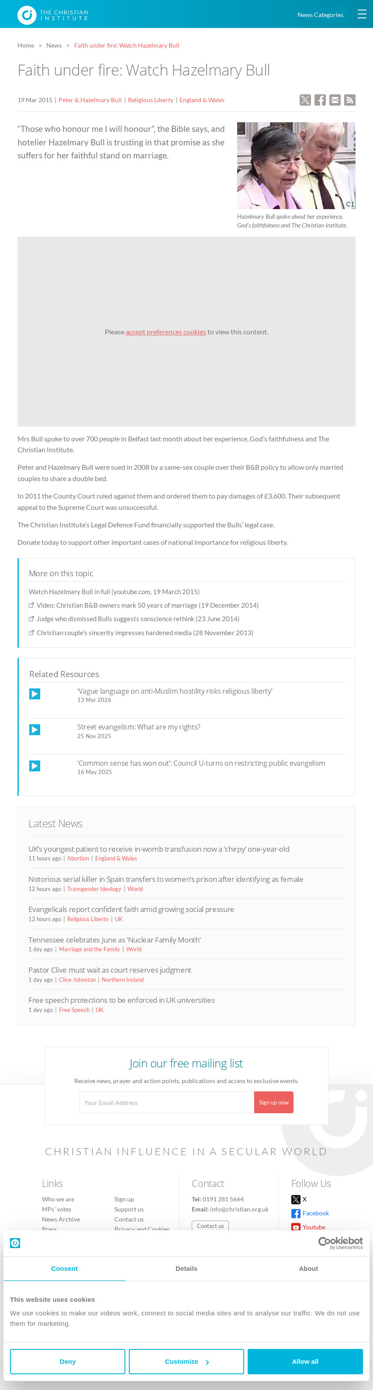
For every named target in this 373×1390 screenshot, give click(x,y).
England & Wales (202, 99)
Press (49, 1229)
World (135, 888)
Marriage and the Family (89, 949)
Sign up (124, 1199)
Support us (129, 1209)
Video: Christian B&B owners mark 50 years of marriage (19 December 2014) (148, 605)
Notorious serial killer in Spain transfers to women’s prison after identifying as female (166, 879)
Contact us (129, 1219)
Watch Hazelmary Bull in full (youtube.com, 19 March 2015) (114, 591)
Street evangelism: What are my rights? (138, 727)
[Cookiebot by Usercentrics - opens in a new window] (325, 1243)
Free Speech (74, 1009)
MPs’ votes (56, 1209)
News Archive (61, 1219)
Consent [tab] (64, 1268)
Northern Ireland (123, 979)
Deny (68, 1361)
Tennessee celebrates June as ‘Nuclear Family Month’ (114, 940)
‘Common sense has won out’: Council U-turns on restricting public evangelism (201, 763)
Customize (187, 1361)
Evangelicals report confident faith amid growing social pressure (131, 909)
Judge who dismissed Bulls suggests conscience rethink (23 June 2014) (138, 619)
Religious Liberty (150, 99)
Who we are (58, 1199)
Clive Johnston (77, 979)
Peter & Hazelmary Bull (90, 99)
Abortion (78, 858)
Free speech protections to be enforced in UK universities (121, 1000)
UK (119, 918)
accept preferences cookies (166, 331)
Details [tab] (186, 1268)
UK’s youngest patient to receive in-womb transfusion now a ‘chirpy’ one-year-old (158, 849)
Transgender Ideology (94, 888)
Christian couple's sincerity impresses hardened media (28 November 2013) (145, 633)
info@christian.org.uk (239, 1209)
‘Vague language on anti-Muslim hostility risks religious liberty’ (174, 691)
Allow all (305, 1361)
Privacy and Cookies (141, 1229)
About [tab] (308, 1268)
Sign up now (274, 1102)
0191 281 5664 (223, 1199)
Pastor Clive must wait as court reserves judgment (109, 970)
